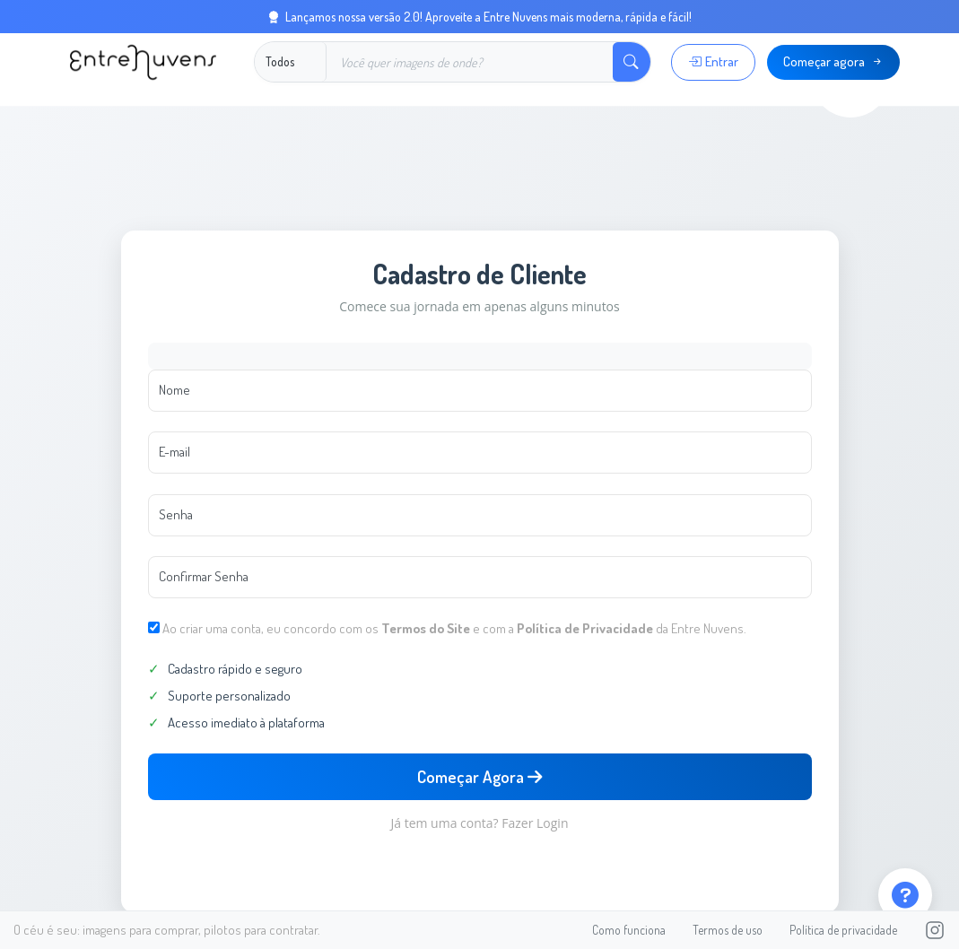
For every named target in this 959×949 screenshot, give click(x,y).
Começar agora (834, 61)
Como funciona (629, 929)
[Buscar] (470, 62)
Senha (176, 514)
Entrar (713, 61)
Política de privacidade (843, 929)
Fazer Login (534, 822)
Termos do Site (425, 628)
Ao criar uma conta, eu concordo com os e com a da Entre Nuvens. (454, 628)
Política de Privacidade (585, 628)
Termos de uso (728, 929)
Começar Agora (479, 776)
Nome (174, 389)
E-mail (174, 451)
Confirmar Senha (203, 576)
